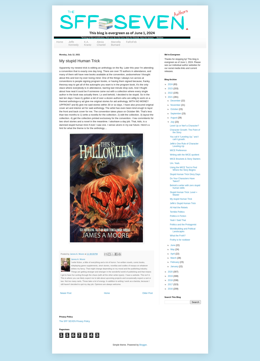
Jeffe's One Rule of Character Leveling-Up (184, 144)
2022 (170, 93)
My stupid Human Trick (181, 199)
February (175, 262)
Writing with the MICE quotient (184, 154)
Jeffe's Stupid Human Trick (183, 203)
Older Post (147, 293)
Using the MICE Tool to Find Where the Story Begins (183, 168)
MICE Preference (178, 150)
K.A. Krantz (87, 43)
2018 (170, 280)
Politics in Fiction (178, 216)
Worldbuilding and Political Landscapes (182, 230)
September (176, 113)
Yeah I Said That (178, 220)
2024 (170, 84)
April (172, 254)
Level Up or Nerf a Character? (184, 125)
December (175, 100)
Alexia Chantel (101, 43)
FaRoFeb (131, 41)
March (173, 258)
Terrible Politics (177, 212)
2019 (170, 276)
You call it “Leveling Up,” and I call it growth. (184, 138)
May (172, 249)
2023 (170, 88)
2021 (170, 97)
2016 (170, 289)
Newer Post (65, 293)
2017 (170, 284)
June (173, 245)
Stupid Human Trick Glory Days (185, 174)
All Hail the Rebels (179, 207)
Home (59, 41)
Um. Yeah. (175, 163)
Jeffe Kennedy (74, 43)
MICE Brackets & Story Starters (185, 159)
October (174, 109)
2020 (170, 271)
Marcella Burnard (116, 43)
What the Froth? (177, 235)
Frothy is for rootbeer (180, 240)
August (174, 117)
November (175, 105)
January (174, 266)
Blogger (143, 345)
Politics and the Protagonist (183, 224)
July (172, 122)
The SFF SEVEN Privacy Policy (74, 321)
